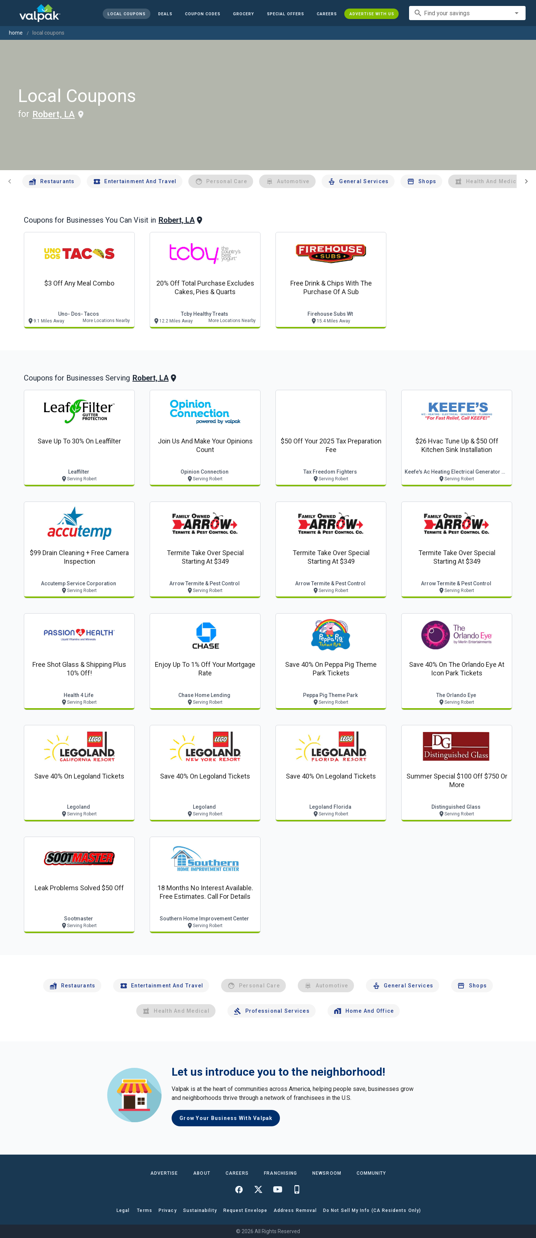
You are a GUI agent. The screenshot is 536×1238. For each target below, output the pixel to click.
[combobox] (467, 13)
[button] (285, 14)
